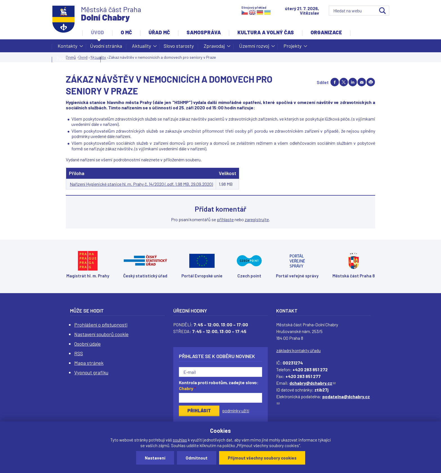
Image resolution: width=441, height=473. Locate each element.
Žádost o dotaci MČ (76, 59)
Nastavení (155, 457)
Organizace (326, 32)
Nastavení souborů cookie (101, 334)
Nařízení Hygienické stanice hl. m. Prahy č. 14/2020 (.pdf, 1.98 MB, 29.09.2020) (141, 184)
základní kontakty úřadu (298, 350)
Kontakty (67, 47)
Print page (370, 82)
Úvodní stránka (106, 46)
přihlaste (225, 219)
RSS (78, 353)
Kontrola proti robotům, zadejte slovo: (218, 385)
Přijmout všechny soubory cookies (262, 457)
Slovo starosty (179, 46)
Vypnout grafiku (91, 372)
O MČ (126, 32)
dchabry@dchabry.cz (312, 383)
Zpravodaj (214, 47)
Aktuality (141, 47)
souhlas (180, 439)
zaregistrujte (257, 219)
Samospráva (203, 32)
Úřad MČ (159, 32)
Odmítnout (197, 457)
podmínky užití (235, 410)
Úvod (97, 32)
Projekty (292, 47)
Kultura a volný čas (265, 32)
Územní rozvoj (254, 47)
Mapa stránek (89, 363)
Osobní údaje (87, 344)
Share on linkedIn (352, 82)
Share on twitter (343, 82)
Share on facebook (334, 82)
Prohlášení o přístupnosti (100, 325)
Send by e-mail (361, 82)
